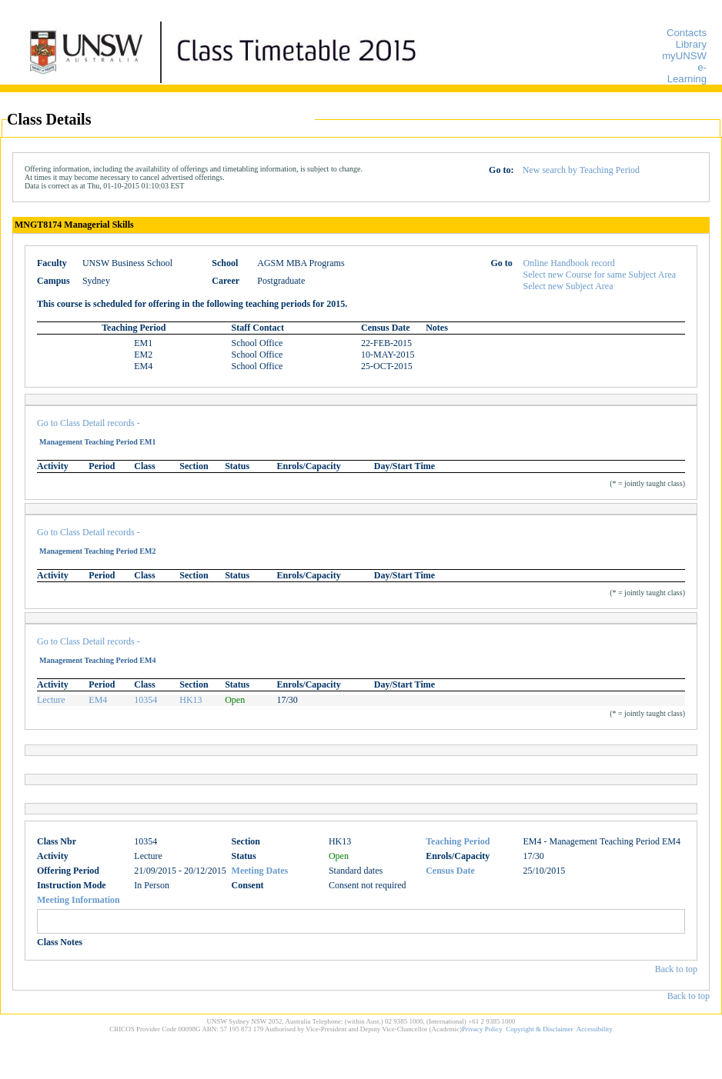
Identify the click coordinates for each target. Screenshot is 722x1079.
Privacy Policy (482, 1029)
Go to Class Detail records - (88, 423)
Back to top (676, 969)
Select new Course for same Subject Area (600, 274)
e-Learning (687, 73)
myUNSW (684, 56)
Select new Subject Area (568, 286)
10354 (145, 699)
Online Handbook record (569, 263)
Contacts (687, 32)
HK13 (190, 699)
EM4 (98, 699)
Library (691, 44)
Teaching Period (458, 841)
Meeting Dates (260, 870)
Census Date (450, 870)
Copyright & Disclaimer (539, 1029)
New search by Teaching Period (581, 170)
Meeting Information (78, 899)
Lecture (51, 699)
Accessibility (595, 1029)
